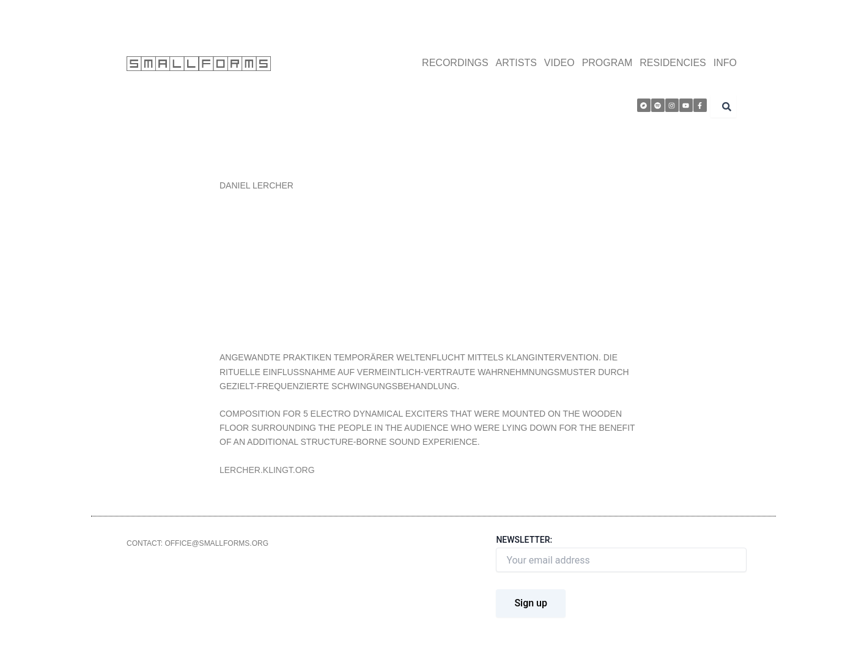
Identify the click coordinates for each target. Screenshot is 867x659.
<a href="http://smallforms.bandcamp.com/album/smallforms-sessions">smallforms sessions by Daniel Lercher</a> (433, 269)
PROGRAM (607, 63)
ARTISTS (516, 63)
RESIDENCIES (673, 63)
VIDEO (559, 63)
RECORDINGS (455, 63)
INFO (725, 63)
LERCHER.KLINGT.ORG (267, 470)
